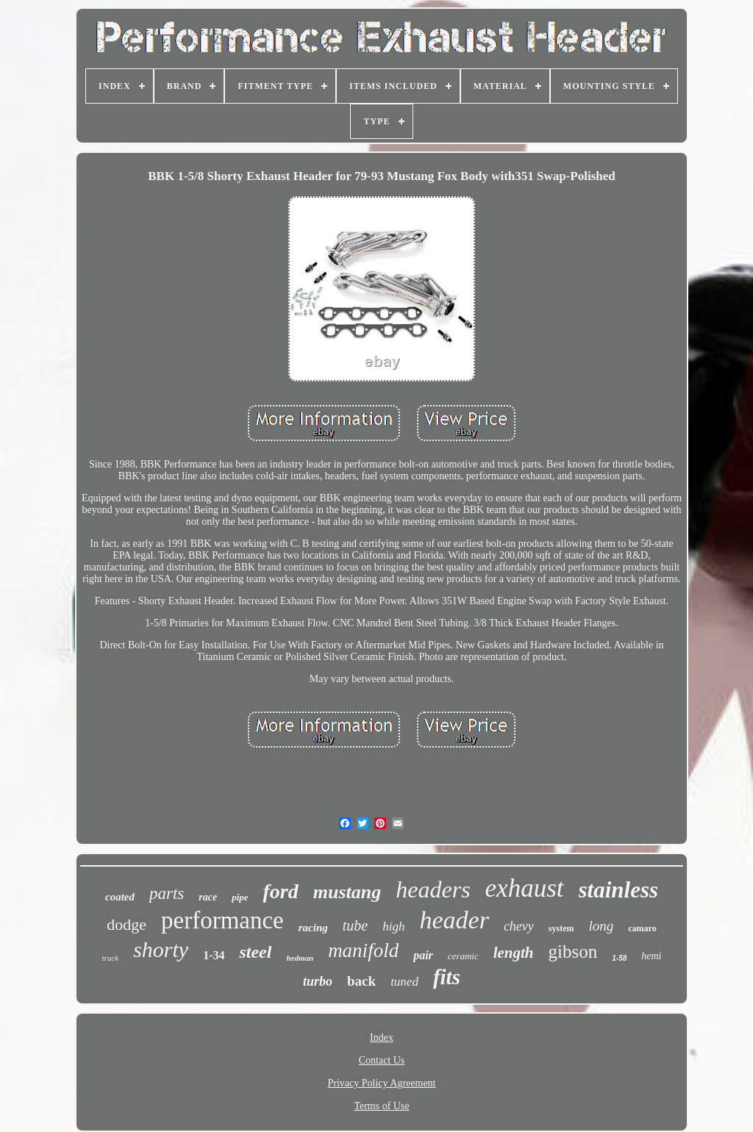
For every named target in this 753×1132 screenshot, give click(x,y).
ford (281, 891)
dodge (126, 924)
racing (313, 928)
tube (355, 925)
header (453, 920)
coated (120, 897)
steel (255, 951)
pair (423, 955)
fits (446, 977)
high (393, 927)
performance (222, 920)
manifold (363, 950)
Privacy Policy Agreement (382, 1083)
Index (381, 1037)
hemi (651, 955)
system (561, 928)
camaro (642, 928)
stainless (619, 890)
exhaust (524, 888)
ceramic (463, 955)
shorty (160, 949)
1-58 (619, 958)
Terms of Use (381, 1105)
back (361, 981)
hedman (299, 957)
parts (166, 893)
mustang (347, 892)
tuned (404, 982)
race (208, 897)
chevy (519, 926)
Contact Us (382, 1060)
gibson (573, 951)
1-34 (213, 955)
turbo (317, 981)
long (601, 926)
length (513, 952)
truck (110, 957)
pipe (240, 897)
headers (433, 889)
